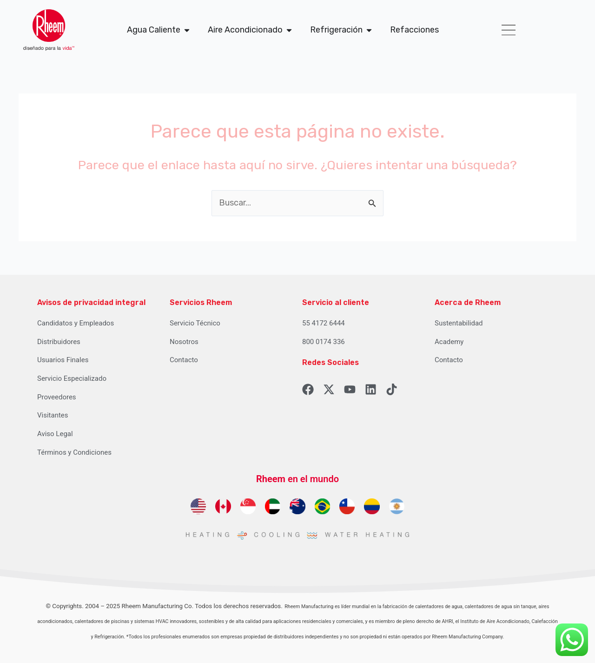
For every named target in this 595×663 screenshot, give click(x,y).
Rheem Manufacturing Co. (158, 606)
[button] (508, 30)
